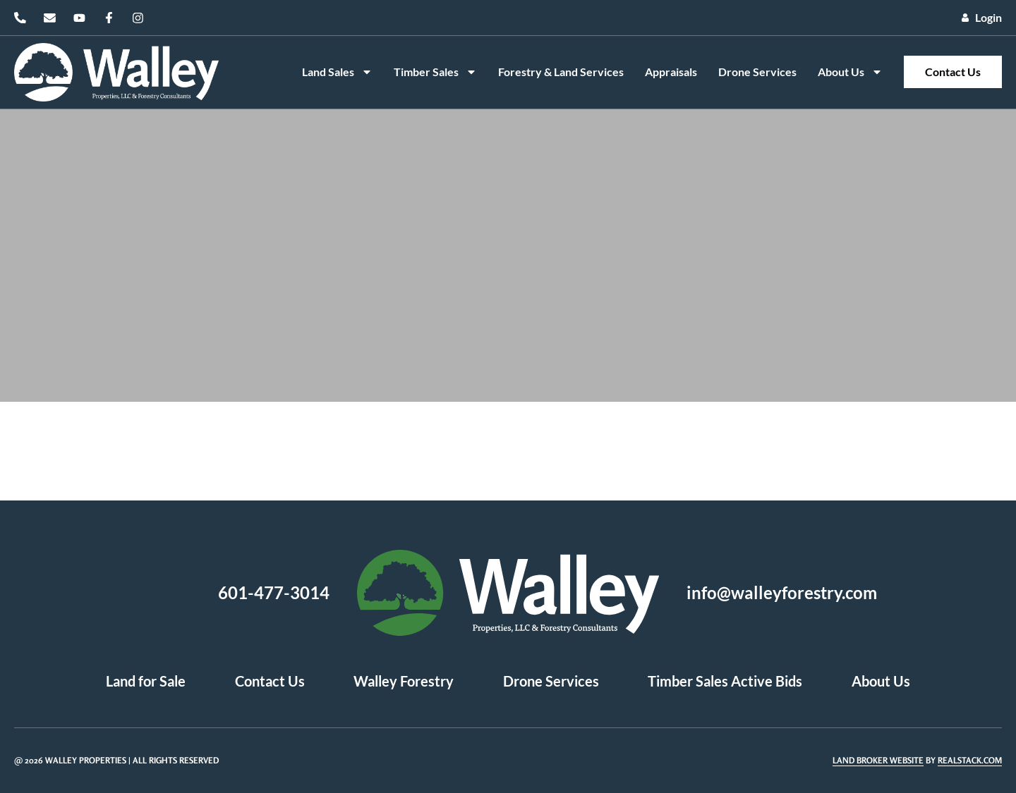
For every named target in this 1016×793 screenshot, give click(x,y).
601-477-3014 (273, 592)
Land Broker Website (878, 760)
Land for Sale (145, 681)
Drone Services (757, 71)
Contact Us (953, 71)
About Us (850, 72)
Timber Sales (435, 72)
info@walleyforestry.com (782, 592)
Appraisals (671, 71)
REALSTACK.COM (970, 760)
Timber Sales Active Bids (725, 681)
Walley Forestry (403, 681)
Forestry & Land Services (561, 71)
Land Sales (337, 72)
